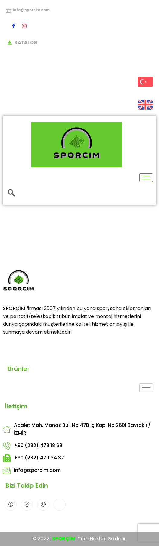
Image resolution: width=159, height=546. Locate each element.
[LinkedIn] (43, 505)
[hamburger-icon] (146, 177)
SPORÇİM (63, 538)
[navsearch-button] (11, 193)
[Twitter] (27, 505)
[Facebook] (13, 26)
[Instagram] (24, 26)
